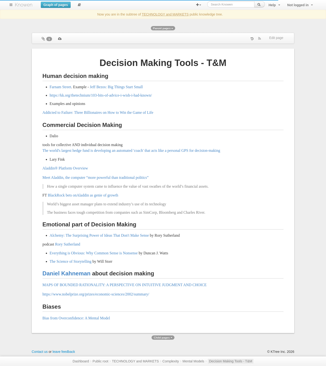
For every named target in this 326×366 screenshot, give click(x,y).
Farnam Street (60, 87)
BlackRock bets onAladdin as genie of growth (83, 195)
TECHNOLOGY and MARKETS (165, 14)
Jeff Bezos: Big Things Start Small (116, 87)
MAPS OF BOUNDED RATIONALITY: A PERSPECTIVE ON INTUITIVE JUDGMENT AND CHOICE (124, 285)
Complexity (171, 361)
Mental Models (193, 361)
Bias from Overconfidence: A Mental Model (76, 318)
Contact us (40, 352)
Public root (100, 361)
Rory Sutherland (67, 244)
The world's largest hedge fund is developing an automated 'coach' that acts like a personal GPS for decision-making (131, 150)
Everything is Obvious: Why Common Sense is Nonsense (94, 253)
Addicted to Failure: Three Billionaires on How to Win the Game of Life (97, 112)
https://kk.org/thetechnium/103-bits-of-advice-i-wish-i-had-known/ (101, 95)
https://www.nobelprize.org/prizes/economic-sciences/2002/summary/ (95, 294)
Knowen (23, 5)
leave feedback (64, 352)
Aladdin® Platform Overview (65, 168)
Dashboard (81, 361)
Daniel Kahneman (66, 273)
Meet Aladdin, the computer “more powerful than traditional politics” (95, 177)
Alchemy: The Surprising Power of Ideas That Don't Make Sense (99, 235)
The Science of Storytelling (71, 261)
